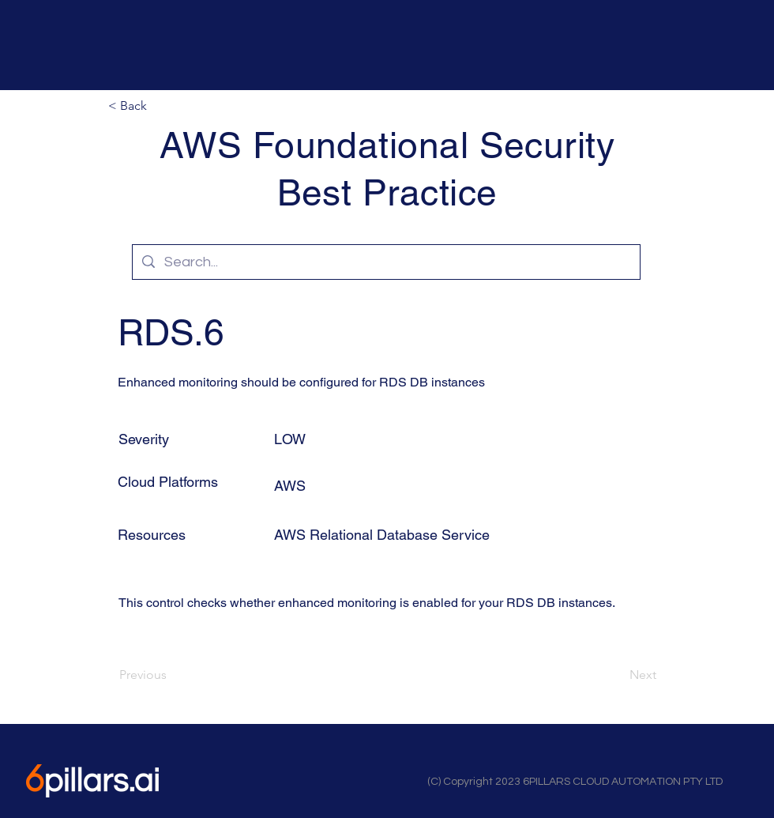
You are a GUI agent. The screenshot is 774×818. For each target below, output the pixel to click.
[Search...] (385, 262)
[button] (160, 106)
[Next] (616, 675)
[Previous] (171, 675)
